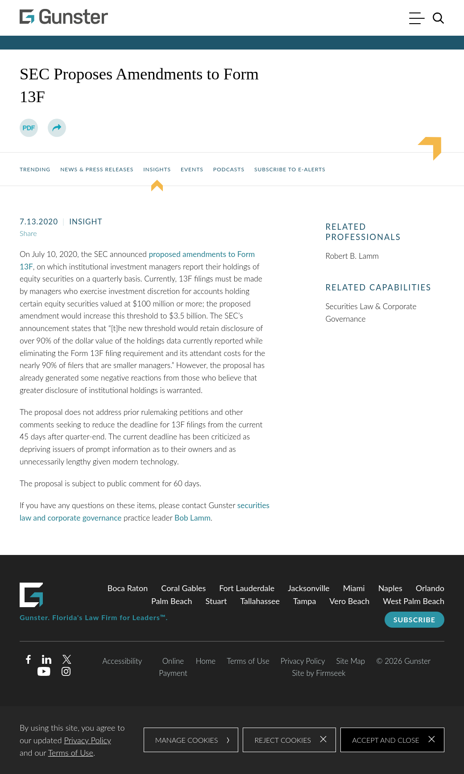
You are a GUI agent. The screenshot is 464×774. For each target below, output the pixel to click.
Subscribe (414, 619)
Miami (354, 588)
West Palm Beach (413, 601)
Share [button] (28, 233)
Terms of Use (248, 661)
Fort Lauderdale (246, 588)
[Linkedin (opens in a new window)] (46, 661)
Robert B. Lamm (352, 256)
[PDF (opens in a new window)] (29, 128)
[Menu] (417, 19)
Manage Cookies (186, 740)
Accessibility (122, 661)
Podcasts (228, 169)
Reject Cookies (282, 740)
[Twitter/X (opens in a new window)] (66, 661)
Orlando (430, 588)
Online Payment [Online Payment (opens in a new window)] (173, 667)
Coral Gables (183, 588)
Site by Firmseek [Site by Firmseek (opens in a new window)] (318, 673)
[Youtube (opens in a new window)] (43, 673)
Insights (157, 169)
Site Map (350, 661)
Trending (35, 169)
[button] (57, 128)
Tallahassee (260, 601)
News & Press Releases (96, 169)
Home (206, 661)
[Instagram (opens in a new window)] (66, 673)
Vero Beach (349, 601)
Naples (390, 588)
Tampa (304, 601)
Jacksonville (308, 588)
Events (192, 169)
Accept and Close (385, 740)
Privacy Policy (303, 661)
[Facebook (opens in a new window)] (28, 661)
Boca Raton (128, 588)
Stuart (216, 601)
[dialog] (232, 740)
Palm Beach (171, 601)
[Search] (438, 18)
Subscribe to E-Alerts (290, 169)
